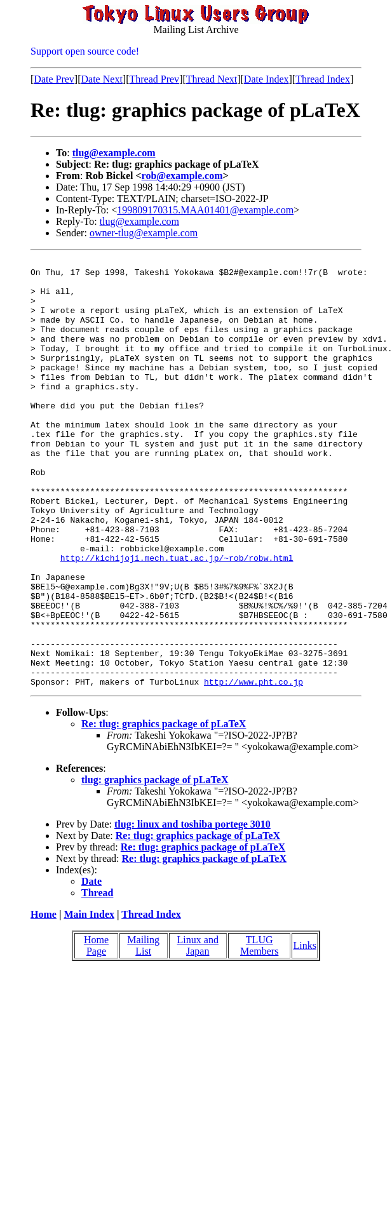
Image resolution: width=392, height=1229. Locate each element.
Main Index (89, 1000)
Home (43, 1000)
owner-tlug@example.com (144, 232)
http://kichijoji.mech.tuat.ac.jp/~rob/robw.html (177, 618)
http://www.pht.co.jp (253, 767)
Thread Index (322, 79)
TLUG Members (259, 1031)
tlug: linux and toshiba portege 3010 (192, 909)
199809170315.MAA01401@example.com (205, 210)
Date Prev (54, 79)
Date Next (102, 79)
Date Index (266, 79)
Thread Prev (154, 79)
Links (304, 1031)
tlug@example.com (114, 152)
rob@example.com (182, 175)
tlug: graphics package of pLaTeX (154, 865)
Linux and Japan (198, 1031)
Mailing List (143, 1031)
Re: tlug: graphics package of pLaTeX (163, 809)
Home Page (96, 1031)
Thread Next (211, 79)
